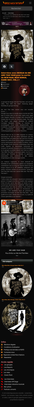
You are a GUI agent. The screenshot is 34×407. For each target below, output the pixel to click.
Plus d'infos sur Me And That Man (16, 253)
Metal (17, 255)
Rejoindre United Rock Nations (14, 355)
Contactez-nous (9, 352)
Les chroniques (7, 370)
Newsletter (7, 357)
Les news (5, 372)
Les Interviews (7, 379)
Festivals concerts (8, 389)
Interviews (11, 13)
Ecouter (4, 88)
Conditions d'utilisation (12, 347)
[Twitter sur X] (11, 66)
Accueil (4, 13)
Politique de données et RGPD (14, 350)
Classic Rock (6, 375)
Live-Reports (6, 367)
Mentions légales (10, 345)
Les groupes (6, 365)
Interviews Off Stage (9, 382)
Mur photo (6, 387)
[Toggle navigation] (30, 3)
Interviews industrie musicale (12, 384)
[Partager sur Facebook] (4, 66)
